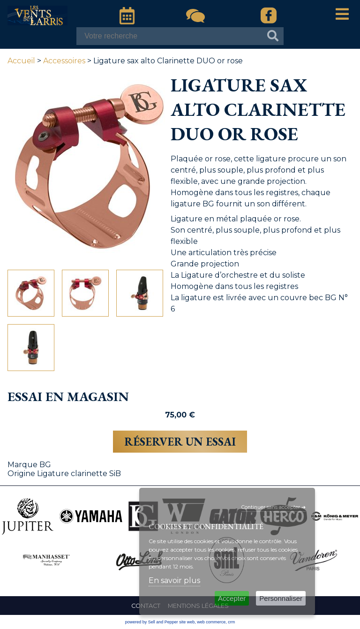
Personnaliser (280, 598)
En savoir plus (174, 580)
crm (231, 622)
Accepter (232, 598)
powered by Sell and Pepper (151, 622)
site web (187, 622)
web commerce (211, 622)
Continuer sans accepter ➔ (273, 507)
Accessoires (64, 60)
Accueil (21, 60)
